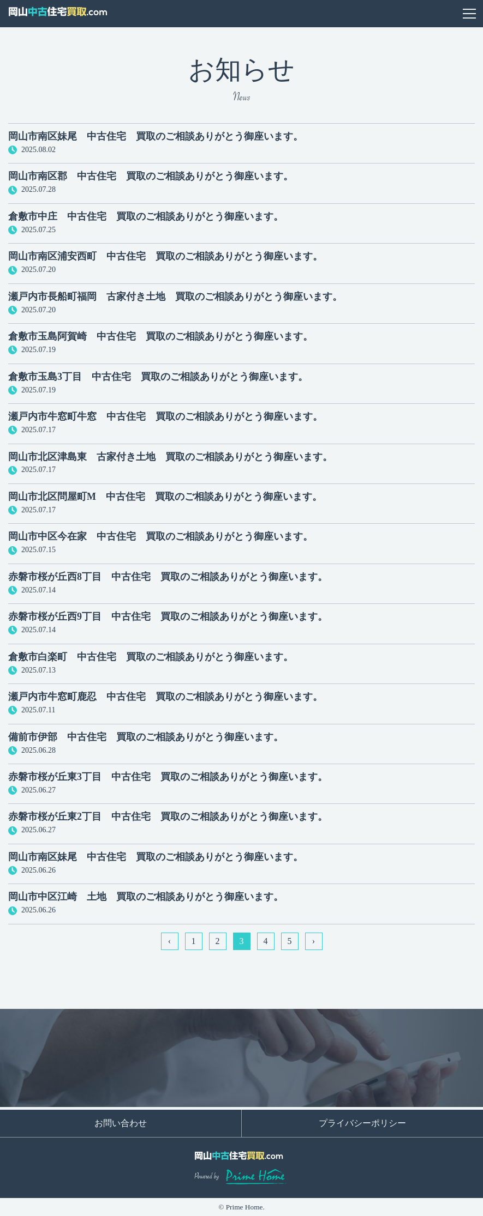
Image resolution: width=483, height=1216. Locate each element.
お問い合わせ (442, 13)
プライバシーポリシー (362, 1123)
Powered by (241, 1176)
